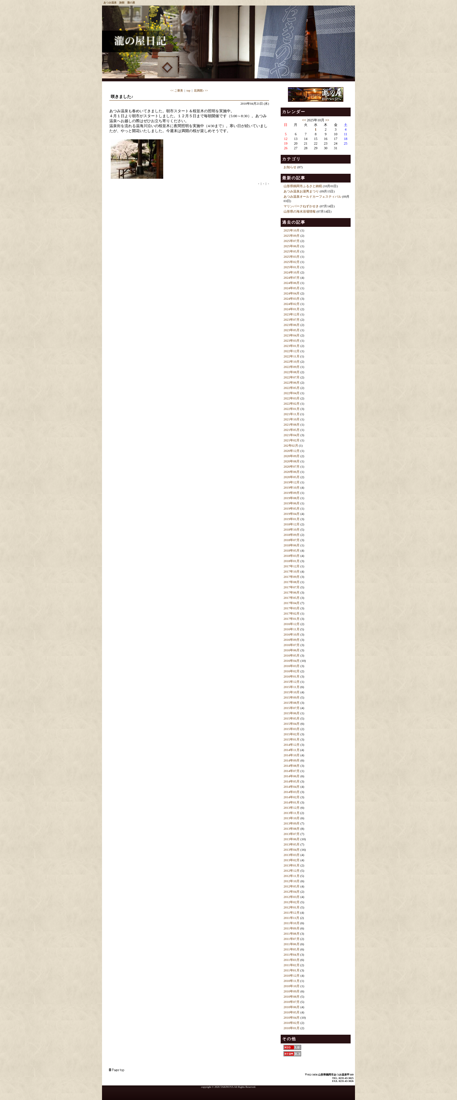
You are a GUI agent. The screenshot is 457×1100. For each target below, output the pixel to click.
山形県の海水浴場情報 (300, 211)
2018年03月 (292, 555)
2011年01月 (292, 970)
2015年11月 (292, 687)
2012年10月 (292, 881)
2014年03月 (292, 792)
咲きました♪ (122, 96)
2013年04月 (292, 849)
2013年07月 (292, 834)
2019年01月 (292, 519)
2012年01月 (292, 907)
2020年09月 (292, 456)
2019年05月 (292, 508)
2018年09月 (292, 534)
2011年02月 (292, 965)
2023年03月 (292, 340)
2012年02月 (292, 902)
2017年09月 (292, 576)
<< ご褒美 (176, 90)
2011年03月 (292, 960)
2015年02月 (292, 734)
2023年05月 (292, 330)
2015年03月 (292, 729)
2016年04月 (292, 660)
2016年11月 (292, 629)
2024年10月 (292, 272)
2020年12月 (292, 450)
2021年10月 (292, 419)
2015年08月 (292, 702)
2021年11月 (292, 414)
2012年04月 (292, 891)
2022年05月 (292, 388)
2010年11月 (292, 981)
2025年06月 (292, 246)
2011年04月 (292, 954)
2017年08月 (292, 582)
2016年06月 (292, 650)
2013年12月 (292, 807)
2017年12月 (292, 566)
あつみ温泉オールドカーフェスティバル (312, 196)
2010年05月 (292, 1012)
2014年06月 (292, 776)
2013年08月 (292, 828)
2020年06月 (292, 471)
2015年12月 (292, 681)
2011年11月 (291, 918)
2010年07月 (292, 1001)
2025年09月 (292, 235)
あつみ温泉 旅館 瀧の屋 (119, 2)
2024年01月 (292, 309)
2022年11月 (292, 356)
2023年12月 (292, 314)
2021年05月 (292, 429)
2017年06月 (292, 592)
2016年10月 (292, 634)
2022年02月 (292, 403)
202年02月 (291, 445)
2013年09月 (292, 823)
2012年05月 (292, 886)
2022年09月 (292, 367)
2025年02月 (292, 262)
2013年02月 (292, 860)
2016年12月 (292, 624)
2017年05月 (292, 597)
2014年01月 (292, 802)
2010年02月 (292, 1022)
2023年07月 (292, 319)
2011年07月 (292, 939)
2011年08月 (292, 933)
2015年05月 (292, 718)
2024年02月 (292, 304)
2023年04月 (292, 335)
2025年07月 (292, 241)
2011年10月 (292, 923)
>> (327, 120)
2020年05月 (292, 477)
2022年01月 (292, 408)
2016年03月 (292, 666)
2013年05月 (292, 844)
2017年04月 (292, 603)
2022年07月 (292, 377)
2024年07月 (292, 277)
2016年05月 (292, 655)
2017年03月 (292, 608)
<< (304, 120)
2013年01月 (292, 865)
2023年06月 (292, 325)
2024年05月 (292, 288)
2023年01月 (292, 346)
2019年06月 (292, 503)
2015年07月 (292, 708)
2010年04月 (292, 1017)
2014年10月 (292, 755)
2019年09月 (292, 492)
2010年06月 (292, 1007)
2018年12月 (292, 524)
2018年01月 (292, 561)
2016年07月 (292, 645)
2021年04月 (292, 435)
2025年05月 (292, 251)
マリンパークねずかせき (301, 206)
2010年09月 (292, 991)
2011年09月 (292, 928)
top (188, 90)
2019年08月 (292, 498)
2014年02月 (292, 797)
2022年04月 (292, 393)
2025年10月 (292, 230)
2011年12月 (292, 912)
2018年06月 (292, 545)
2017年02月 (292, 613)
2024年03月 (292, 298)
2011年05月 (292, 949)
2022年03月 (292, 398)
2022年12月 (292, 351)
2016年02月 (292, 671)
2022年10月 (292, 361)
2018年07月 (292, 540)
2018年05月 (292, 550)
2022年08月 (292, 372)
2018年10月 (292, 529)
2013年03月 (292, 855)
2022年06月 (292, 382)
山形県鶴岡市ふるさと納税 (303, 186)
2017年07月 (292, 587)
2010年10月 (292, 986)
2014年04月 (292, 786)
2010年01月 (292, 1028)
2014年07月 (292, 771)
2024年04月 (292, 293)
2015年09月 (292, 697)
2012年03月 (292, 897)
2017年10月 (292, 571)
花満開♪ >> (201, 90)
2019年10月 (292, 487)
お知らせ (290, 167)
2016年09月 (292, 639)
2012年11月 (292, 876)
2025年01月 (292, 267)
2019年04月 (292, 513)
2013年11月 (292, 813)
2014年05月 (292, 781)
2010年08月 (292, 996)
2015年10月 (292, 692)
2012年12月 (292, 870)
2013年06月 (292, 839)
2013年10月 (292, 818)
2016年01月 (292, 676)
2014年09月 (292, 760)
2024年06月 (292, 283)
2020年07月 (292, 466)
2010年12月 (292, 975)
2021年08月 (292, 424)
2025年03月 (292, 256)
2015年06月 (292, 713)
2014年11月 (292, 750)
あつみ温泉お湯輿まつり (301, 191)
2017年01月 (292, 618)
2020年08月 (292, 461)
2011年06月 (292, 944)
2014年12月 (292, 744)
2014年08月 (292, 765)
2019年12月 (292, 482)
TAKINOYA (226, 1086)
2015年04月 (292, 723)
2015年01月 (292, 739)
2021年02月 (292, 440)
